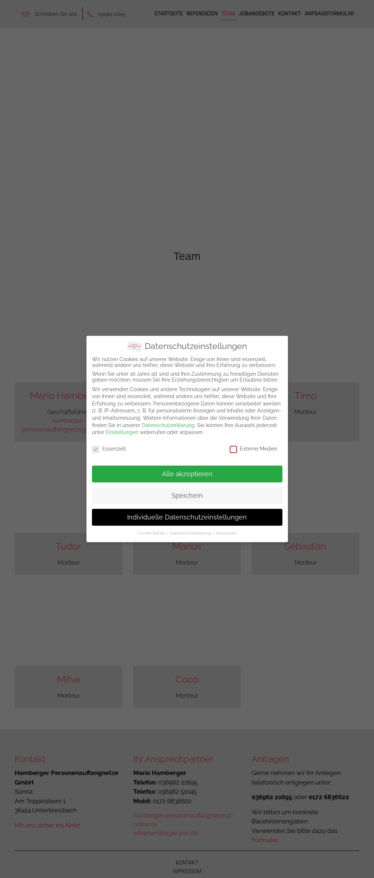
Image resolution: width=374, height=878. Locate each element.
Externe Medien (253, 448)
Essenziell (109, 448)
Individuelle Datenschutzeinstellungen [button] (187, 517)
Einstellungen (122, 432)
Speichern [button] (187, 495)
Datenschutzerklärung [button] (190, 533)
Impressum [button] (226, 533)
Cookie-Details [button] (151, 533)
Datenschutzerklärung (168, 425)
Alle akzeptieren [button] (187, 473)
